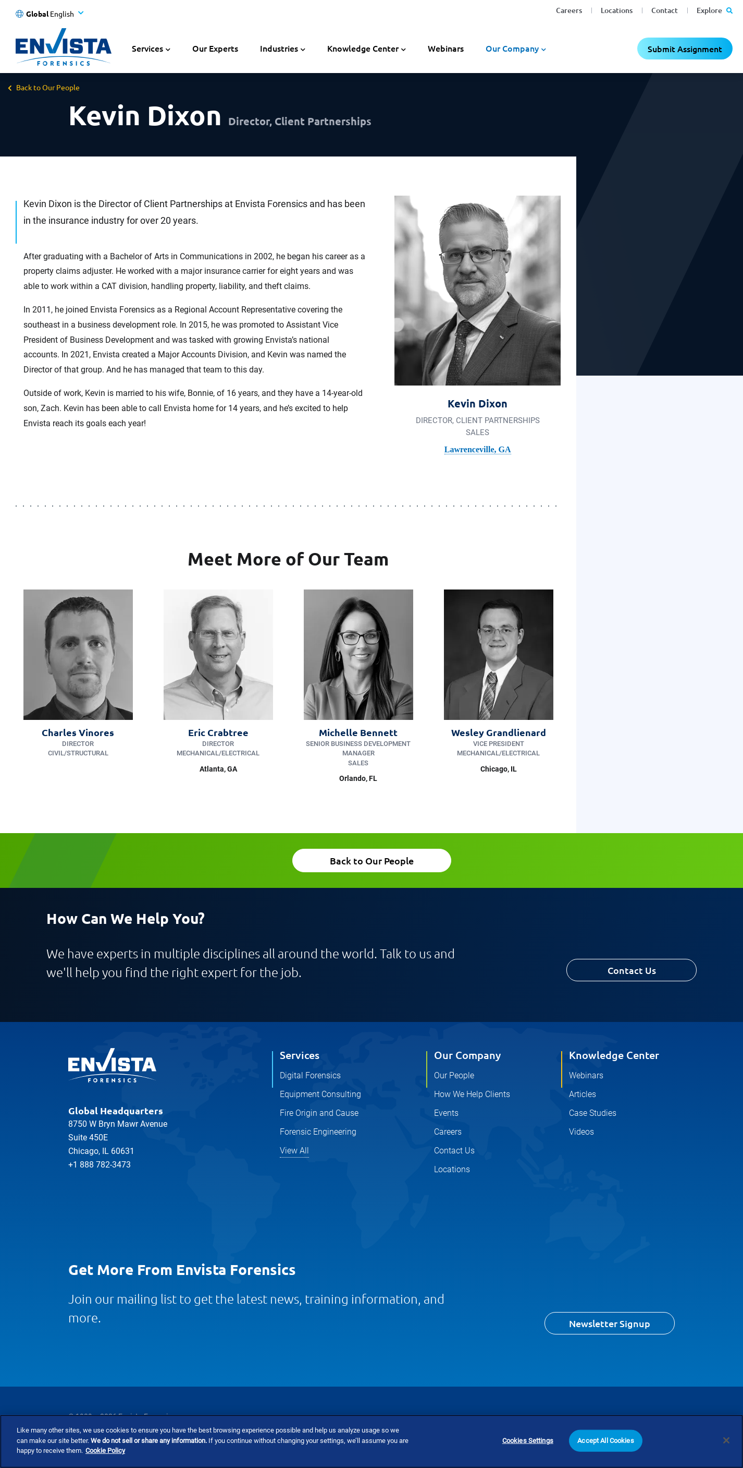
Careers (569, 10)
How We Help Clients (472, 1094)
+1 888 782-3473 (99, 1165)
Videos (581, 1132)
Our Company (467, 1055)
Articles (582, 1094)
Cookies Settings (527, 1457)
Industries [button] (279, 48)
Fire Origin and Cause (319, 1113)
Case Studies (592, 1113)
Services (299, 1055)
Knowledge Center (614, 1055)
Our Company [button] (512, 48)
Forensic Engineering (318, 1132)
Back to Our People (48, 87)
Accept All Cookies (605, 1457)
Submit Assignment (685, 48)
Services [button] (147, 48)
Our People (454, 1075)
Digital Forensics (310, 1075)
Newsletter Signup (609, 1323)
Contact (664, 10)
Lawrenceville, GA (477, 449)
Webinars (446, 48)
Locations (617, 10)
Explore (715, 10)
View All (294, 1151)
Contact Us (632, 970)
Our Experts (215, 48)
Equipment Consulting (320, 1094)
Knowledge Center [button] (363, 48)
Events (446, 1113)
